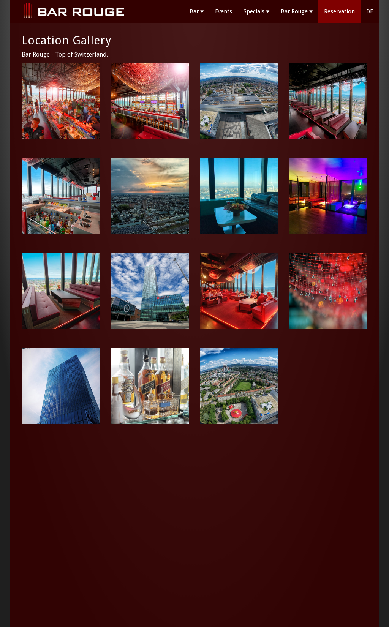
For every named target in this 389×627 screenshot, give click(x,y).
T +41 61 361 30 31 (341, 575)
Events (223, 11)
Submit (145, 596)
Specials (256, 11)
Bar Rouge (297, 11)
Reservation (339, 11)
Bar (197, 11)
